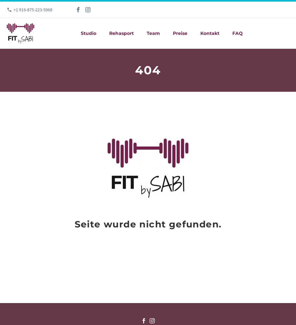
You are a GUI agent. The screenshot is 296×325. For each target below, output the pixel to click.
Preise (180, 33)
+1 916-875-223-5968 (33, 10)
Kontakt (209, 33)
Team (153, 33)
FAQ (237, 33)
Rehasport (121, 33)
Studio (88, 33)
